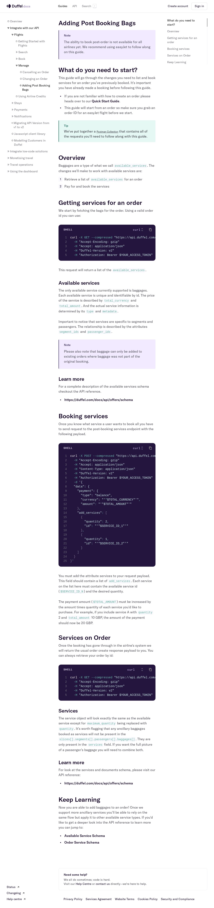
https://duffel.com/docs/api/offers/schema (98, 400)
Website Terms (124, 899)
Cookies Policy (148, 899)
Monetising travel (20, 158)
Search (89, 6)
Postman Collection (107, 131)
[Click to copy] (150, 230)
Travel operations (20, 165)
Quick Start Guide (105, 101)
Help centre (16, 899)
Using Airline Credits (30, 96)
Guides (62, 6)
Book (20, 59)
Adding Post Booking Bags (34, 87)
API (74, 6)
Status (13, 887)
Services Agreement (99, 899)
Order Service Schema (81, 842)
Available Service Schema (84, 836)
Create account (178, 6)
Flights (17, 34)
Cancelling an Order (34, 72)
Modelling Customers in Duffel (28, 143)
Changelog (16, 893)
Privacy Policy (73, 899)
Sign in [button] (199, 6)
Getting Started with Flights (30, 43)
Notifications (21, 116)
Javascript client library (28, 134)
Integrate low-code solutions (27, 151)
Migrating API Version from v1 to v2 (30, 125)
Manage (22, 65)
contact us (103, 884)
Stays (16, 103)
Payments (19, 109)
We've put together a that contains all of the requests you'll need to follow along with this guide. (106, 133)
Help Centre (83, 884)
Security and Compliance (177, 899)
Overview (14, 21)
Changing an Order (33, 79)
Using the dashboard (22, 171)
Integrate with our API (23, 28)
